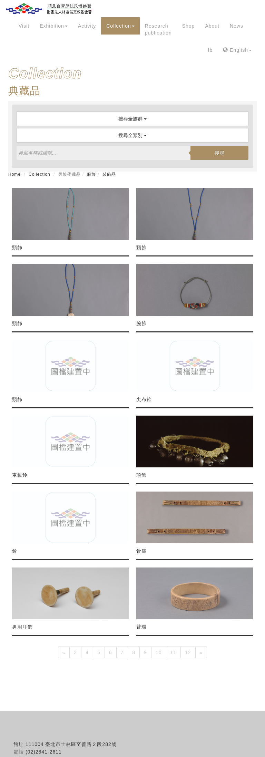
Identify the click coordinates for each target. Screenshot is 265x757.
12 (188, 652)
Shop (188, 26)
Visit (24, 26)
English (237, 50)
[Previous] (64, 652)
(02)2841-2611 (44, 752)
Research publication (158, 29)
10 (159, 652)
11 (173, 652)
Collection (120, 26)
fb (210, 50)
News (236, 26)
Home (14, 174)
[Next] (201, 652)
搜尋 (219, 153)
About (212, 26)
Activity (87, 26)
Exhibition (54, 26)
